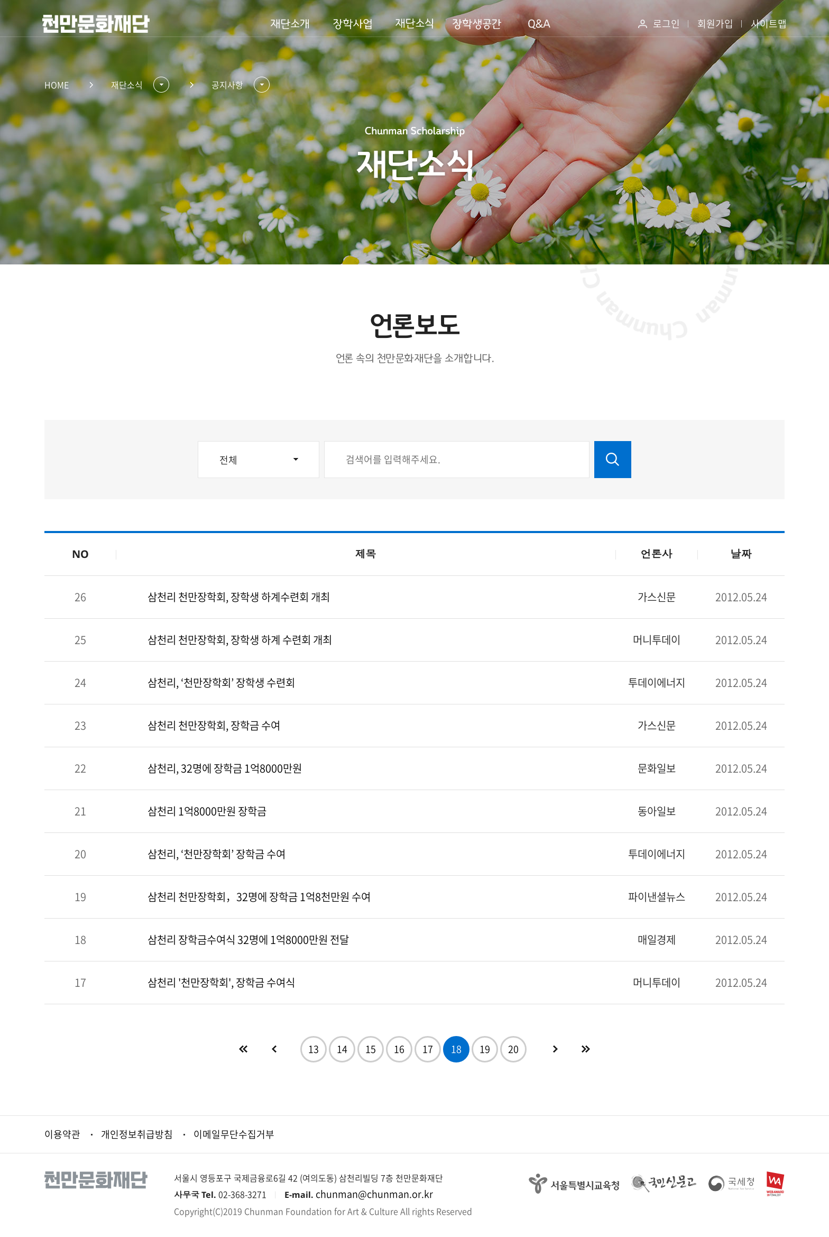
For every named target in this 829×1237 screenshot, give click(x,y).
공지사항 (227, 84)
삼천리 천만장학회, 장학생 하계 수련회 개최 (240, 639)
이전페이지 (274, 1049)
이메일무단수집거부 (234, 1134)
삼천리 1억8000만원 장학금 (207, 811)
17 (427, 1049)
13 (313, 1049)
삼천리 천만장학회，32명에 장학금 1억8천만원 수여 (259, 896)
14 (342, 1049)
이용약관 (62, 1134)
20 (513, 1049)
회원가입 (715, 23)
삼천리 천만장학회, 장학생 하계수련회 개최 (239, 596)
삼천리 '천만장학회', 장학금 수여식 (221, 982)
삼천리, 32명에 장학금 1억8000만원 (225, 768)
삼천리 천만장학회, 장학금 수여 (214, 725)
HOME (56, 84)
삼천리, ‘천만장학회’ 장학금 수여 (216, 854)
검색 (612, 459)
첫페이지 (243, 1049)
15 (370, 1049)
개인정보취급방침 (137, 1134)
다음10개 (586, 1049)
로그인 (666, 23)
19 (485, 1049)
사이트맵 (769, 23)
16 (399, 1049)
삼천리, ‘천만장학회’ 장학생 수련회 (221, 682)
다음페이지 (555, 1049)
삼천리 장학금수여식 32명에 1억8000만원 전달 (248, 939)
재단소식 (127, 84)
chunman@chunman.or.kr (374, 1194)
